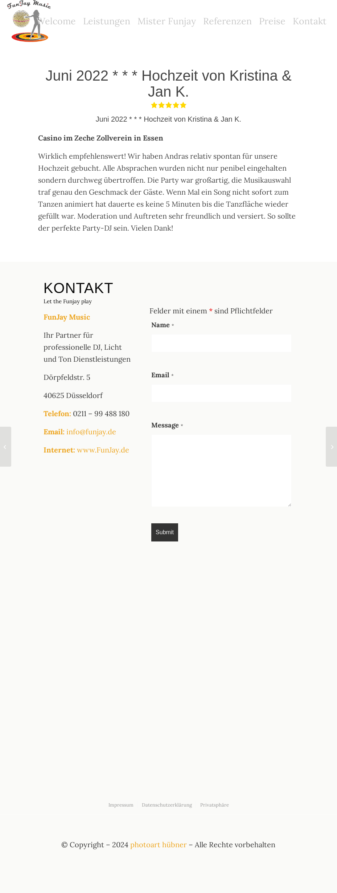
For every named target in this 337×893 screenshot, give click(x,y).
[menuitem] (56, 21)
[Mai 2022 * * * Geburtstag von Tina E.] (5, 447)
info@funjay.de (91, 431)
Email (162, 374)
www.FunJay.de (103, 449)
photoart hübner (158, 844)
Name (162, 324)
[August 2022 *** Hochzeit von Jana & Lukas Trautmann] (331, 447)
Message (167, 425)
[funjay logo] (30, 21)
